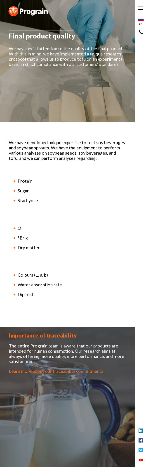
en (141, 21)
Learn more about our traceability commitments (56, 371)
